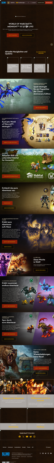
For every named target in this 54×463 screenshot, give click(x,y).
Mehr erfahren (27, 35)
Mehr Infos (8, 247)
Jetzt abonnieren (9, 242)
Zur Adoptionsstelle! (11, 176)
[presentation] (4, 2)
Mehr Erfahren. (41, 107)
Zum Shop (7, 203)
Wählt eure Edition (10, 142)
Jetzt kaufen (13, 35)
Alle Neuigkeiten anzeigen (41, 52)
